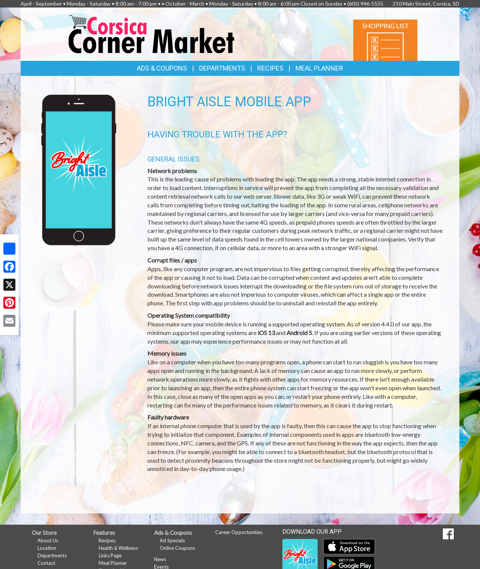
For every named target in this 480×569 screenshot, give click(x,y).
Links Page (110, 555)
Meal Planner (319, 68)
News (160, 559)
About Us (48, 540)
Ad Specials (172, 540)
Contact (46, 563)
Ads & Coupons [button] (162, 68)
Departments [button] (222, 68)
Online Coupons (177, 548)
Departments (52, 555)
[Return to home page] (152, 33)
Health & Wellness (118, 548)
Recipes (270, 68)
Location (47, 548)
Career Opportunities (238, 532)
